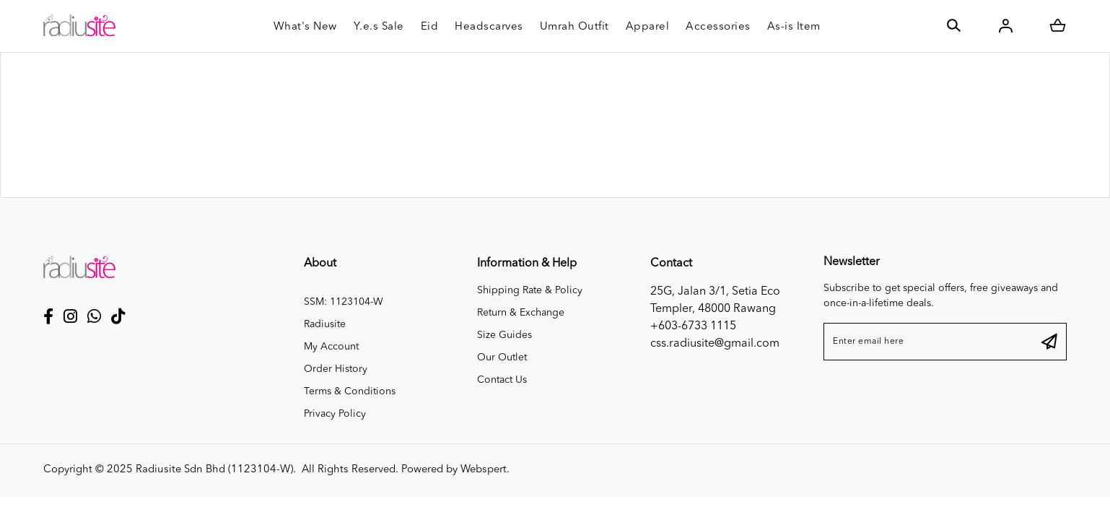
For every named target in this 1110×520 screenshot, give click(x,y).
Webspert (483, 469)
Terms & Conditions (350, 391)
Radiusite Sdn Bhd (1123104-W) (214, 469)
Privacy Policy (335, 414)
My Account (331, 347)
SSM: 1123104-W (343, 302)
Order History (335, 369)
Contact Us (502, 380)
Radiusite (325, 324)
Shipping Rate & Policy (529, 290)
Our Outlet (502, 357)
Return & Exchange (520, 313)
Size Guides (504, 335)
